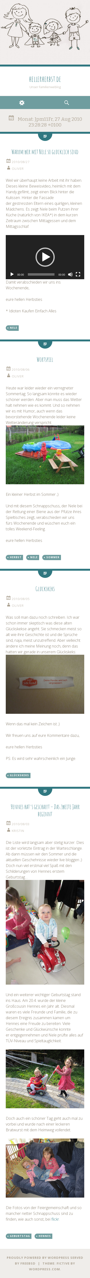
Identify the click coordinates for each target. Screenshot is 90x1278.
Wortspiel (45, 359)
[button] (45, 257)
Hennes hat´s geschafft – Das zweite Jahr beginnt (45, 810)
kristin (18, 831)
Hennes (45, 1236)
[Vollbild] (78, 274)
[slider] (41, 274)
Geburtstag (20, 1236)
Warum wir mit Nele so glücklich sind (45, 152)
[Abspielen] (12, 274)
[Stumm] (70, 274)
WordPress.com (44, 1269)
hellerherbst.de (45, 79)
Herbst (16, 557)
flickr (55, 1219)
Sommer (53, 557)
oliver (18, 168)
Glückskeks (45, 589)
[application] (45, 257)
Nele (13, 327)
